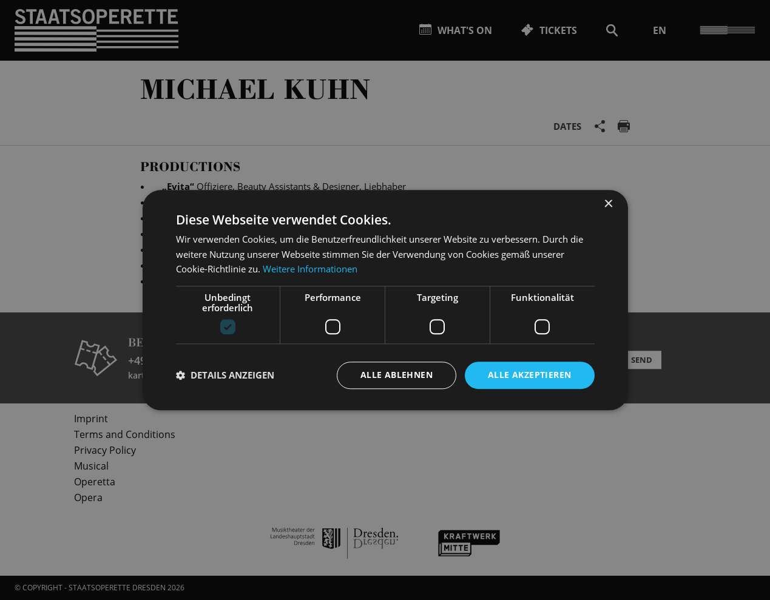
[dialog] (385, 300)
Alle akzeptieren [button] (529, 374)
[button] (225, 375)
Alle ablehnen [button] (396, 374)
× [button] (608, 204)
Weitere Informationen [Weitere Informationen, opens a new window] (310, 269)
